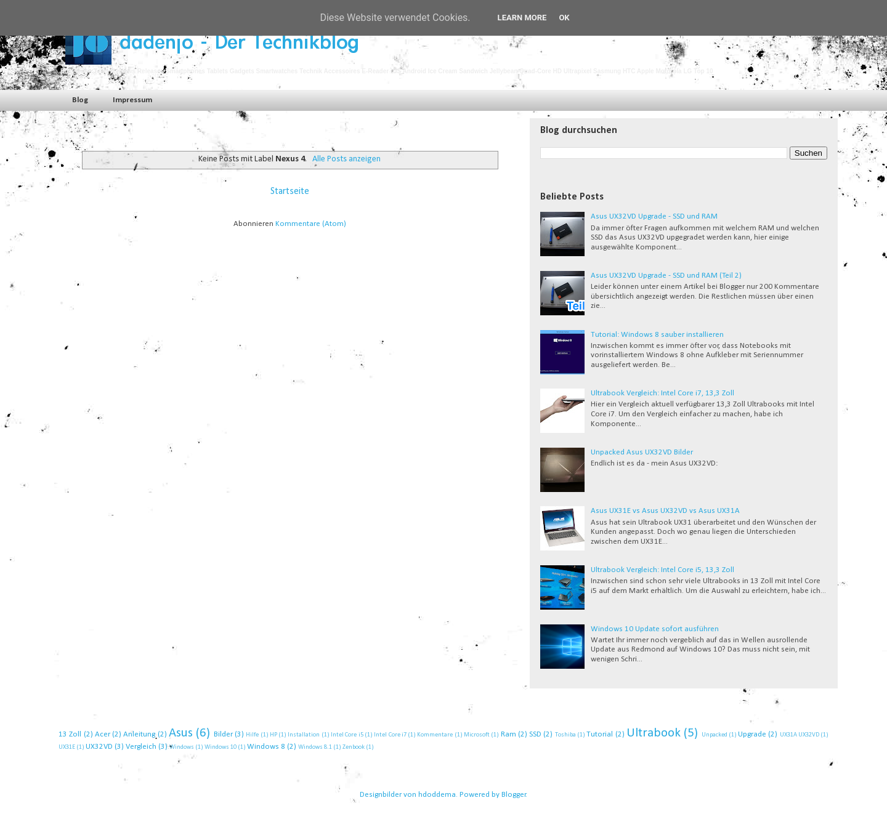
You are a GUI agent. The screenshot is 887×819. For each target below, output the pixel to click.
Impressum (132, 100)
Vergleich (141, 747)
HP (273, 735)
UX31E (67, 747)
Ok (564, 17)
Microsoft (477, 735)
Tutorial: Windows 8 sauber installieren (657, 335)
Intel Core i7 (390, 735)
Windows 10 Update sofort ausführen (655, 629)
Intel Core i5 (347, 735)
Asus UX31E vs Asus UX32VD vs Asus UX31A (665, 511)
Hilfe (252, 735)
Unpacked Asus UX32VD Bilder (642, 452)
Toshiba (565, 735)
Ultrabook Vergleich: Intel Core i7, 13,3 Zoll (662, 393)
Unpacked (714, 735)
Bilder (223, 734)
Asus (181, 733)
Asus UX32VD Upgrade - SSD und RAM (654, 216)
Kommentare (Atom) (310, 224)
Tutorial (599, 734)
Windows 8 (266, 747)
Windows (181, 747)
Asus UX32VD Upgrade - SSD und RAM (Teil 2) (666, 276)
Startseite (289, 191)
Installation (304, 735)
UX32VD (99, 747)
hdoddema (437, 795)
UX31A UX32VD (799, 735)
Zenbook (353, 747)
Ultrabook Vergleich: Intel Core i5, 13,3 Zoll (662, 570)
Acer (102, 734)
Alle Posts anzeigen (346, 159)
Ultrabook (653, 733)
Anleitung (139, 734)
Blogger (513, 795)
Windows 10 (221, 747)
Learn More (522, 17)
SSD (535, 734)
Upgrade (752, 734)
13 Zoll (70, 734)
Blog (80, 100)
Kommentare (435, 735)
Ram (508, 734)
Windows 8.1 (315, 747)
